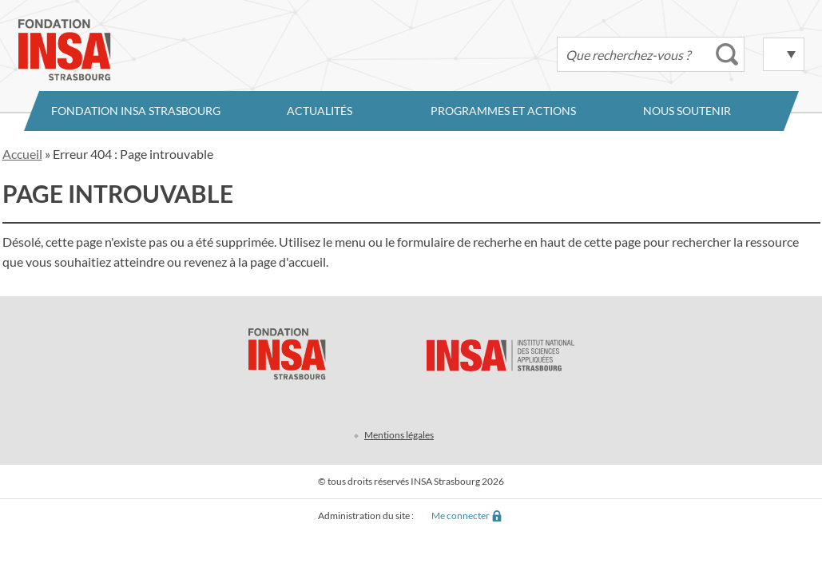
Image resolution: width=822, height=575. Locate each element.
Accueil (22, 153)
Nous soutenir (687, 110)
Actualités (319, 110)
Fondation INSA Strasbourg (135, 110)
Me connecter (460, 515)
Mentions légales (399, 435)
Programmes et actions (503, 110)
